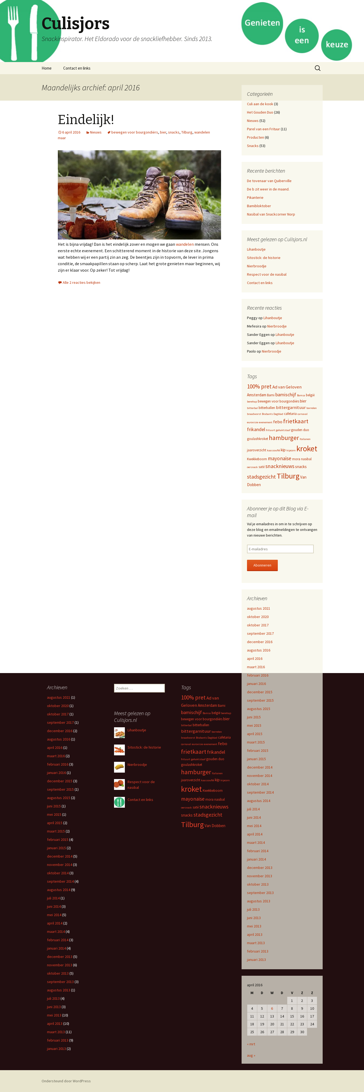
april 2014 (254, 834)
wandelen (185, 244)
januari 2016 (256, 683)
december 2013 (259, 867)
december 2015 (259, 692)
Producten (255, 137)
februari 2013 (257, 951)
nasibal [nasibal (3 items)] (306, 459)
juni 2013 (254, 917)
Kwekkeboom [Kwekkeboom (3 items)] (257, 459)
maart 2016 (256, 666)
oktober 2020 (258, 616)
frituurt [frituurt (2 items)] (270, 430)
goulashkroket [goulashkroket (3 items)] (257, 438)
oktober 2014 (258, 784)
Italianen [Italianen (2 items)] (305, 439)
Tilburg (186, 132)
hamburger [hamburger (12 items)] (284, 438)
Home (47, 68)
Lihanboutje (256, 249)
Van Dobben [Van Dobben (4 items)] (215, 825)
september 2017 (260, 633)
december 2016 (259, 641)
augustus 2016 (258, 650)
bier (163, 132)
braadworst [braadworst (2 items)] (254, 414)
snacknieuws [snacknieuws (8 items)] (279, 466)
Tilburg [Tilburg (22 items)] (288, 476)
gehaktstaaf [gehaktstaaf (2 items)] (283, 430)
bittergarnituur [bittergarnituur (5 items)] (291, 407)
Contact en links (77, 68)
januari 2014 (256, 859)
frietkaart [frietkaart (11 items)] (295, 421)
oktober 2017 (258, 625)
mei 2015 (254, 725)
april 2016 (254, 658)
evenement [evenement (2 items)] (265, 422)
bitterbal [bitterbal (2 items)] (252, 408)
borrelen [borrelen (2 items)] (311, 408)
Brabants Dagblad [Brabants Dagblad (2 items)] (272, 414)
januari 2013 (256, 959)
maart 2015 (256, 742)
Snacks (253, 145)
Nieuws (96, 132)
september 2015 (260, 700)
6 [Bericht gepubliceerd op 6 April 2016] (272, 1008)
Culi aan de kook (260, 103)
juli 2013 (253, 909)
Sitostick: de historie (263, 257)
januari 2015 (256, 758)
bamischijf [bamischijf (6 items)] (285, 394)
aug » (251, 1055)
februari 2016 (257, 675)
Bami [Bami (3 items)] (271, 395)
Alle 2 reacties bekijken (81, 282)
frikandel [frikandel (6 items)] (256, 429)
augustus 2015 (258, 708)
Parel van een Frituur (263, 129)
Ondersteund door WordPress (66, 1081)
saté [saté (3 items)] (262, 467)
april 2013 (254, 934)
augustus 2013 (258, 901)
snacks (173, 132)
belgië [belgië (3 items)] (310, 395)
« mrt (251, 1044)
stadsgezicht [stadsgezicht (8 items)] (261, 476)
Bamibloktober (259, 205)
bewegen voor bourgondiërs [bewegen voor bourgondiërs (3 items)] (278, 401)
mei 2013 (254, 926)
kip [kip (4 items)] (283, 449)
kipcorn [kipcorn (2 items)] (291, 450)
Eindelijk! (86, 120)
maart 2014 (256, 842)
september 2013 (260, 892)
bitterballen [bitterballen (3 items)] (267, 407)
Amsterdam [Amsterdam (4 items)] (256, 394)
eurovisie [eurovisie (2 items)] (252, 422)
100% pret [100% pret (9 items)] (259, 386)
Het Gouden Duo (260, 112)
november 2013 (259, 875)
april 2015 (254, 733)
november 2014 (259, 775)
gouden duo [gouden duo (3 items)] (300, 430)
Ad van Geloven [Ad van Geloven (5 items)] (287, 387)
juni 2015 (254, 717)
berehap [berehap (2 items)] (252, 401)
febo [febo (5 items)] (277, 422)
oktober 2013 (258, 884)
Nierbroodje (256, 266)
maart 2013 (256, 942)
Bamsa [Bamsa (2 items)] (301, 395)
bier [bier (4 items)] (303, 401)
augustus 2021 (258, 608)
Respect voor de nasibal (266, 274)
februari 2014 (257, 850)
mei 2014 (254, 825)
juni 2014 (254, 817)
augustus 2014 (258, 800)
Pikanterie (255, 197)
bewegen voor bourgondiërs (134, 132)
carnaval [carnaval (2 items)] (303, 414)
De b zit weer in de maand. (268, 189)
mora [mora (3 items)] (296, 459)
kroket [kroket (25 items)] (306, 448)
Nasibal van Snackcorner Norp (271, 214)
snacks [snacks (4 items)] (301, 466)
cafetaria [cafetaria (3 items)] (290, 413)
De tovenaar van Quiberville (269, 180)
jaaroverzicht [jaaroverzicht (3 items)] (256, 450)
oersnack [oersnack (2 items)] (252, 467)
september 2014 (260, 792)
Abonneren (262, 565)
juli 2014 (253, 809)
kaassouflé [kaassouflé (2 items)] (273, 450)
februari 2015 (257, 750)
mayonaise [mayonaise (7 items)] (279, 458)
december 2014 (259, 767)
